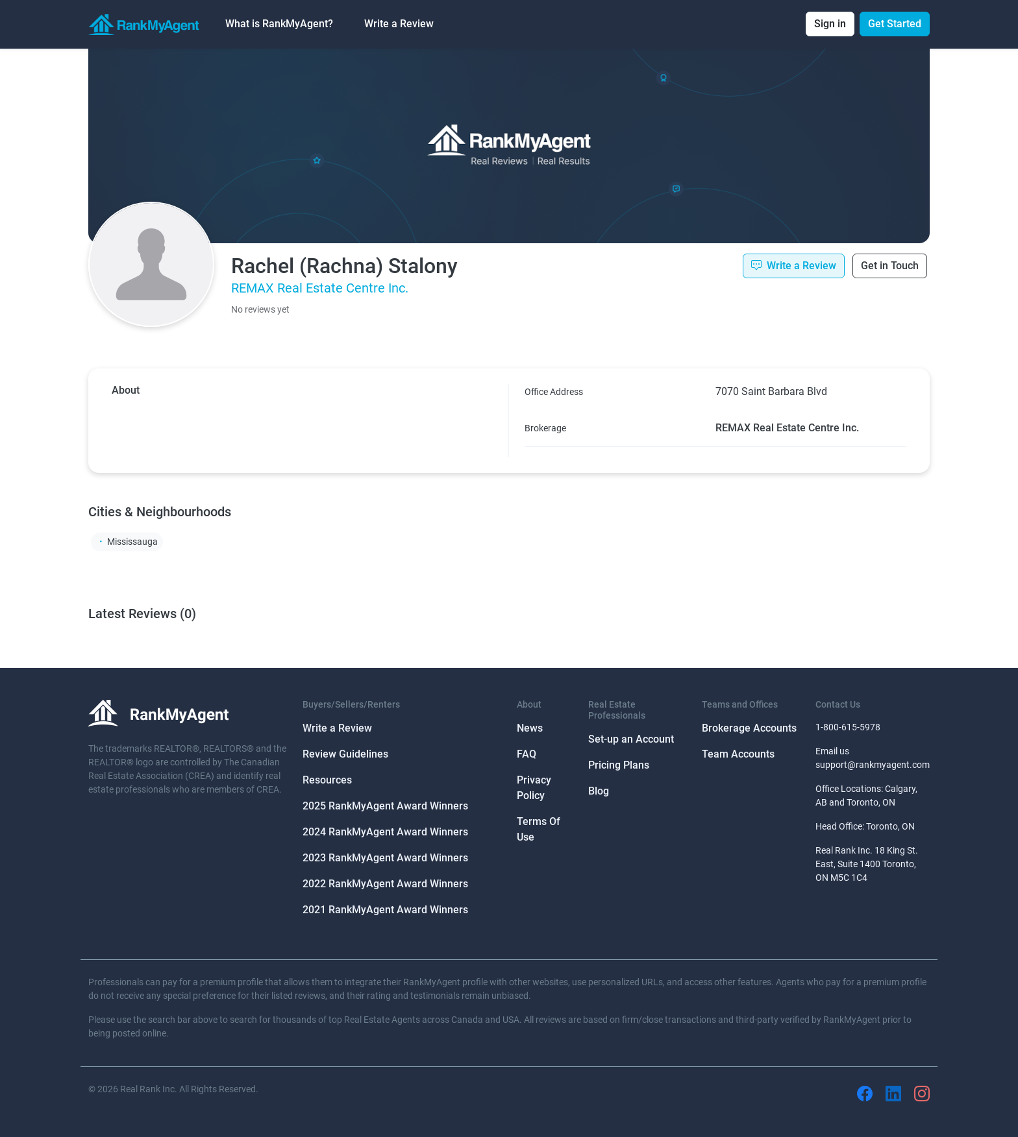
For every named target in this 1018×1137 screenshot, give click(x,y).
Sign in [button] (830, 24)
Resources (327, 780)
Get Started (894, 24)
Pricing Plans (618, 765)
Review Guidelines (345, 754)
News (530, 728)
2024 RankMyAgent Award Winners (385, 832)
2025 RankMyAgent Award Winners (385, 806)
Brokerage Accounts (749, 728)
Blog (598, 791)
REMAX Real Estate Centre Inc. (319, 288)
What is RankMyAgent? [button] (279, 24)
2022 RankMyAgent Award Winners (385, 884)
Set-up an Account (631, 739)
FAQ (526, 754)
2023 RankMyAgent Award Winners (385, 858)
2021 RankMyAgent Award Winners (385, 910)
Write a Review (399, 24)
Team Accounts (738, 754)
